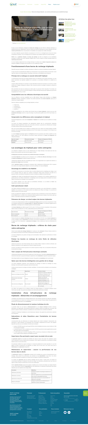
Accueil (21, 12)
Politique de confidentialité (30, 420)
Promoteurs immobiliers (42, 400)
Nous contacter (53, 412)
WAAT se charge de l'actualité (14, 414)
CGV (47, 420)
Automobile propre (53, 400)
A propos (37, 4)
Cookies (55, 420)
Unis (51, 404)
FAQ (51, 405)
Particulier (29, 4)
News (49, 4)
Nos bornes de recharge (31, 395)
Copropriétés (40, 395)
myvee (40, 411)
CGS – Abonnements (73, 420)
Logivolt (40, 415)
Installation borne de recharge (32, 417)
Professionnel (22, 4)
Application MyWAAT (30, 396)
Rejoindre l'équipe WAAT (55, 411)
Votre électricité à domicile (31, 398)
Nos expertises (29, 411)
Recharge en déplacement (42, 403)
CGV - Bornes (64, 420)
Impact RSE (43, 4)
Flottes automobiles (41, 399)
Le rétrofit (52, 403)
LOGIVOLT (52, 398)
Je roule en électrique (54, 399)
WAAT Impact (29, 412)
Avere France (52, 395)
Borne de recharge (27, 12)
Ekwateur (40, 412)
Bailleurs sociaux (41, 396)
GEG (40, 414)
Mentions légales (41, 420)
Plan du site (29, 415)
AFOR (51, 396)
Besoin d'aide (29, 416)
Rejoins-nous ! (56, 4)
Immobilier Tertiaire (41, 398)
